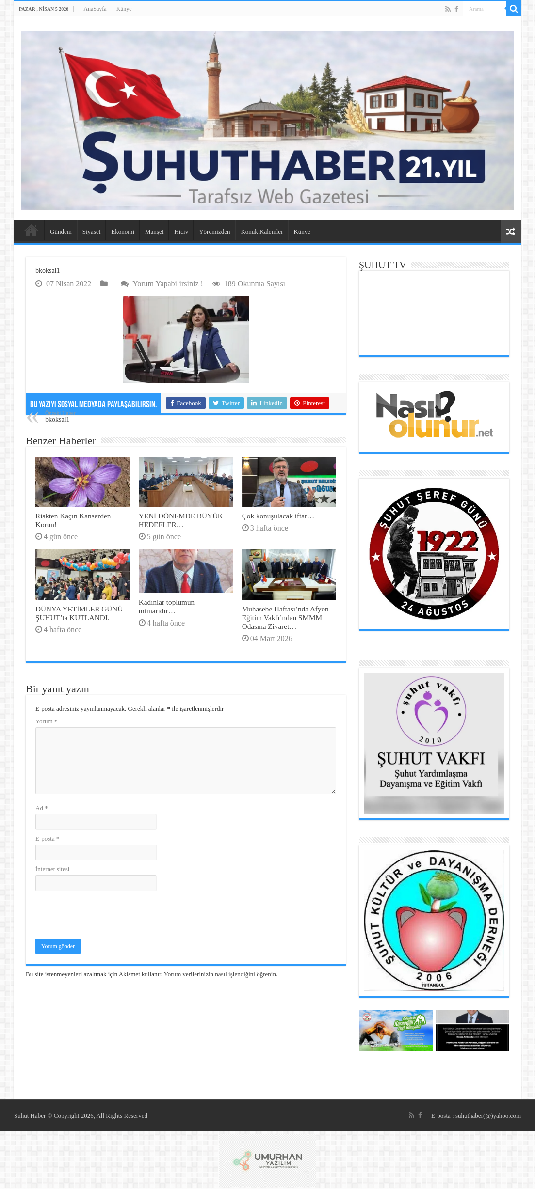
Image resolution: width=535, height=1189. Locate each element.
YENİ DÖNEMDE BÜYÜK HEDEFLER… (181, 520)
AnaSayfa (94, 8)
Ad (41, 808)
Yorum (46, 721)
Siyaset (91, 231)
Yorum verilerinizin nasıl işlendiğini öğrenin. (220, 974)
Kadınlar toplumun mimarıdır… (167, 606)
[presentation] (109, 915)
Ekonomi (122, 231)
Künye (124, 8)
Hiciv (181, 231)
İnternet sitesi (52, 869)
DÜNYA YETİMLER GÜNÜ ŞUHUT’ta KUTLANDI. (79, 613)
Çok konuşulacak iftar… (278, 516)
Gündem (61, 231)
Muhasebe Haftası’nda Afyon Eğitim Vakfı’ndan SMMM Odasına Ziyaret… (285, 617)
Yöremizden (214, 231)
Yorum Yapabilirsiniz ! (167, 284)
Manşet (154, 231)
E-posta (47, 838)
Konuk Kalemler (262, 231)
